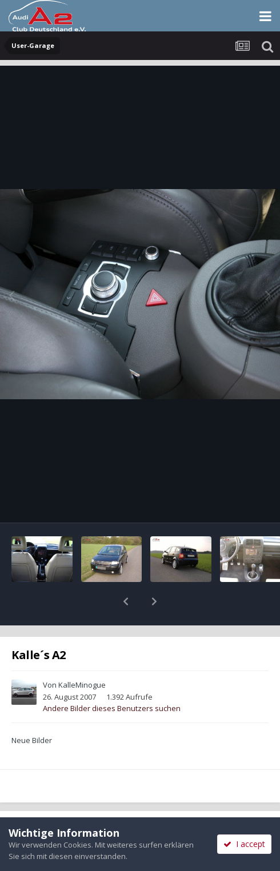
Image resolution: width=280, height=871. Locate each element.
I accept (244, 843)
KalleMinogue (82, 655)
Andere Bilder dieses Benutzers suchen (112, 678)
